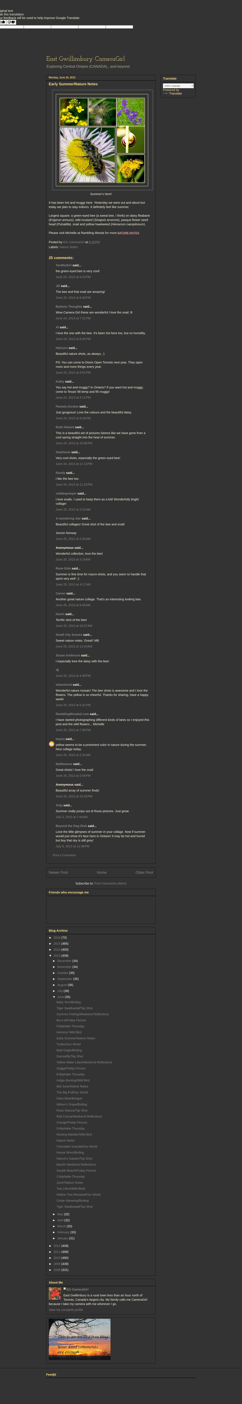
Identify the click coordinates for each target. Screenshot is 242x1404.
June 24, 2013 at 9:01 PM (73, 372)
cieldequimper (66, 493)
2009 (57, 1264)
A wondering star (68, 518)
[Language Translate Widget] (178, 85)
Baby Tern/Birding (68, 1002)
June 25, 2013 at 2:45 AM (73, 538)
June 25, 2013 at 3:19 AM (73, 559)
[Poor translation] (11, 22)
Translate (172, 93)
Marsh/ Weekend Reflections (76, 1164)
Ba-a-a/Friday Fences (71, 1020)
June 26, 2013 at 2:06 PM (73, 775)
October (63, 973)
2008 (57, 1270)
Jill (58, 286)
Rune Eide (63, 568)
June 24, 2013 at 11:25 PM (74, 484)
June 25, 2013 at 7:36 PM (73, 730)
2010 (57, 1258)
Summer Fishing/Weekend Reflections (82, 1014)
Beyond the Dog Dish (71, 826)
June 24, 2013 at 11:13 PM (74, 464)
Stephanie (63, 452)
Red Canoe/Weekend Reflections (79, 1116)
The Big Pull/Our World (72, 1092)
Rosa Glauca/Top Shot (71, 1110)
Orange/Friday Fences (71, 1122)
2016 (57, 937)
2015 (57, 943)
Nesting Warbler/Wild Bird (74, 1134)
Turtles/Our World (68, 1044)
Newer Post (58, 872)
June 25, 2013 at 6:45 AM (73, 605)
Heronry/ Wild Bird (68, 1032)
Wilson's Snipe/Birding (71, 1104)
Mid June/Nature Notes (72, 1086)
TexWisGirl (64, 265)
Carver (60, 593)
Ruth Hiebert (65, 427)
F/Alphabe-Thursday (70, 1026)
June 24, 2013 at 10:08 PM (74, 443)
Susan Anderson (68, 655)
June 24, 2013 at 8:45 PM (73, 339)
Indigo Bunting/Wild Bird (72, 1080)
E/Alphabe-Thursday (70, 1074)
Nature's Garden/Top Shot (74, 1158)
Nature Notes (69, 247)
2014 (57, 949)
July (60, 991)
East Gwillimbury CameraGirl (85, 59)
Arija (59, 805)
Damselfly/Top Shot (69, 1056)
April (60, 1220)
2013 (57, 955)
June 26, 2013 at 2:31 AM (73, 755)
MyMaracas (64, 764)
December (64, 961)
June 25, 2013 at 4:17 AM (73, 584)
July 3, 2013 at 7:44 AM (72, 817)
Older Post (144, 872)
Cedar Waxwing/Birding (72, 1200)
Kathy (60, 381)
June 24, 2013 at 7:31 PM (73, 318)
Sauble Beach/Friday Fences (76, 1170)
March (62, 1226)
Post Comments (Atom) (110, 883)
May (60, 1214)
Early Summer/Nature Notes (75, 1038)
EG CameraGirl (77, 1289)
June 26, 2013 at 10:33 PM (74, 796)
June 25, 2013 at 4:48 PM (73, 675)
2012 (57, 1245)
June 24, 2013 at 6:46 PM (73, 297)
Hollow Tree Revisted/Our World (78, 1194)
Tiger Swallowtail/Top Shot (74, 1008)
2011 (57, 1251)
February (64, 1232)
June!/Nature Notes (69, 1182)
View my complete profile (66, 1309)
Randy (60, 472)
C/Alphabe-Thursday (70, 1176)
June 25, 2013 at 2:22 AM (73, 509)
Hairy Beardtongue (69, 1098)
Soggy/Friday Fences (71, 1068)
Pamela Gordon (67, 406)
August (62, 985)
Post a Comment (64, 855)
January (63, 1238)
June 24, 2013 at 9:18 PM (73, 418)
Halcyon (62, 348)
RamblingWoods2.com (72, 714)
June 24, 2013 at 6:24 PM (73, 277)
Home (102, 872)
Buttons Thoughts (69, 306)
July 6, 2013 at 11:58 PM (72, 846)
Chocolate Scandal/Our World (76, 1146)
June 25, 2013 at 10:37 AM (74, 625)
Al (57, 327)
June (61, 997)
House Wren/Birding (70, 1152)
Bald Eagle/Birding (69, 1050)
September (65, 979)
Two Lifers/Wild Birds (70, 1188)
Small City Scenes (69, 634)
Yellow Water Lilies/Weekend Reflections (84, 1062)
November (64, 967)
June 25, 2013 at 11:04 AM (74, 646)
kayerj (60, 739)
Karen (60, 614)
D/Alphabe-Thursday (70, 1128)
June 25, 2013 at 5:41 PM (73, 705)
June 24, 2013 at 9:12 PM (73, 397)
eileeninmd (64, 684)
